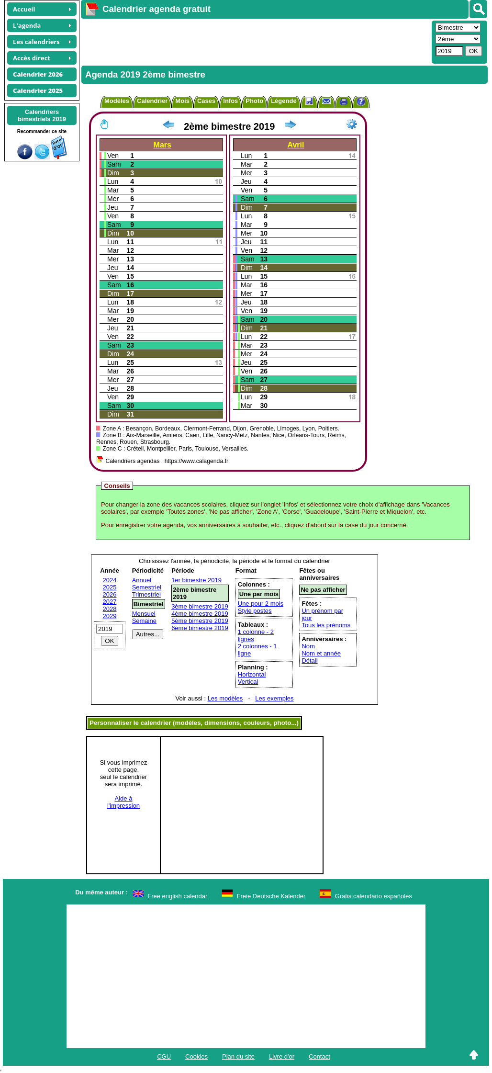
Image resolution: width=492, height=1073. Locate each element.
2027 (110, 601)
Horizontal (252, 674)
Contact (319, 1056)
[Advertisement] (255, 41)
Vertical (248, 681)
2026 (110, 594)
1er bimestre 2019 (196, 580)
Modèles (116, 100)
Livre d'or (281, 1056)
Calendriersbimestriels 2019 (42, 115)
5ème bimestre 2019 (199, 620)
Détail (309, 660)
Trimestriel (146, 594)
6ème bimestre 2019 (199, 628)
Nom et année (321, 653)
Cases (206, 100)
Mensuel (144, 613)
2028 (110, 608)
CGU (164, 1056)
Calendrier (152, 100)
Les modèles (225, 698)
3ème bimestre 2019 (199, 606)
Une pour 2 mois (260, 603)
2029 (110, 616)
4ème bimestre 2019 (199, 613)
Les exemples (274, 698)
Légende (283, 100)
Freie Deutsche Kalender (271, 896)
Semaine (144, 620)
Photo (254, 100)
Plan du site (238, 1056)
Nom (308, 646)
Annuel (141, 580)
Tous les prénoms (326, 625)
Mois (182, 100)
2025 (110, 587)
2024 (110, 580)
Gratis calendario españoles (373, 896)
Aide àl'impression (123, 802)
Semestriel (146, 587)
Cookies (196, 1056)
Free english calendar (177, 896)
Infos (230, 100)
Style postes (255, 610)
